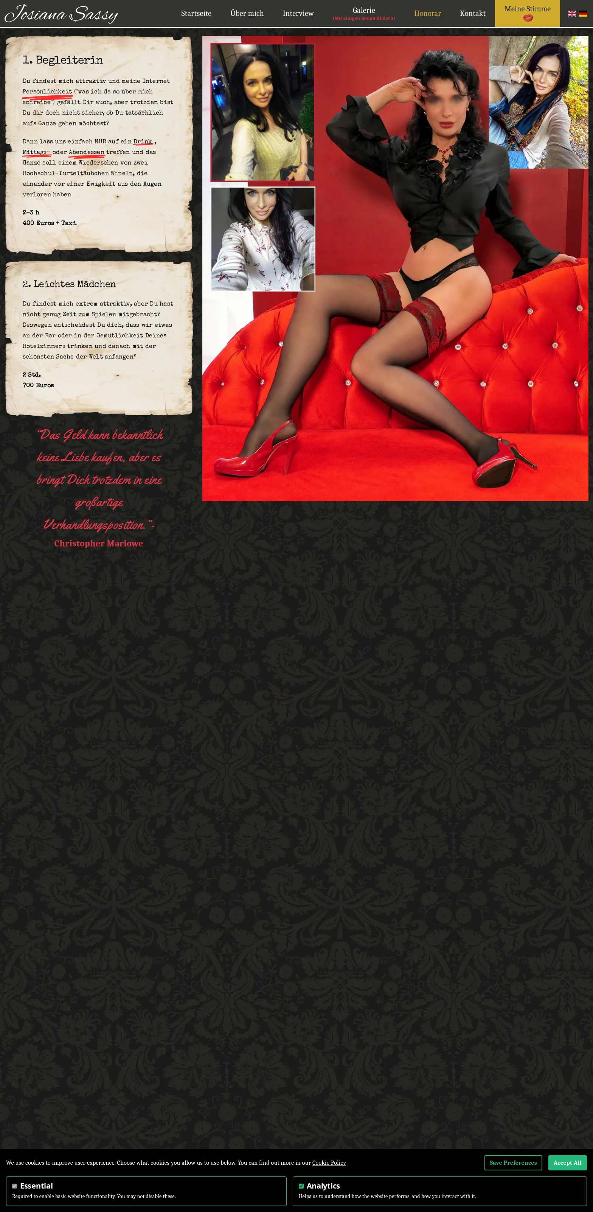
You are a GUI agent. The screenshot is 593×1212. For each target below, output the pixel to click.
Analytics (323, 1186)
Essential (36, 1186)
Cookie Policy (329, 1162)
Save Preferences (513, 1162)
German (583, 14)
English (572, 14)
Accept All (568, 1162)
